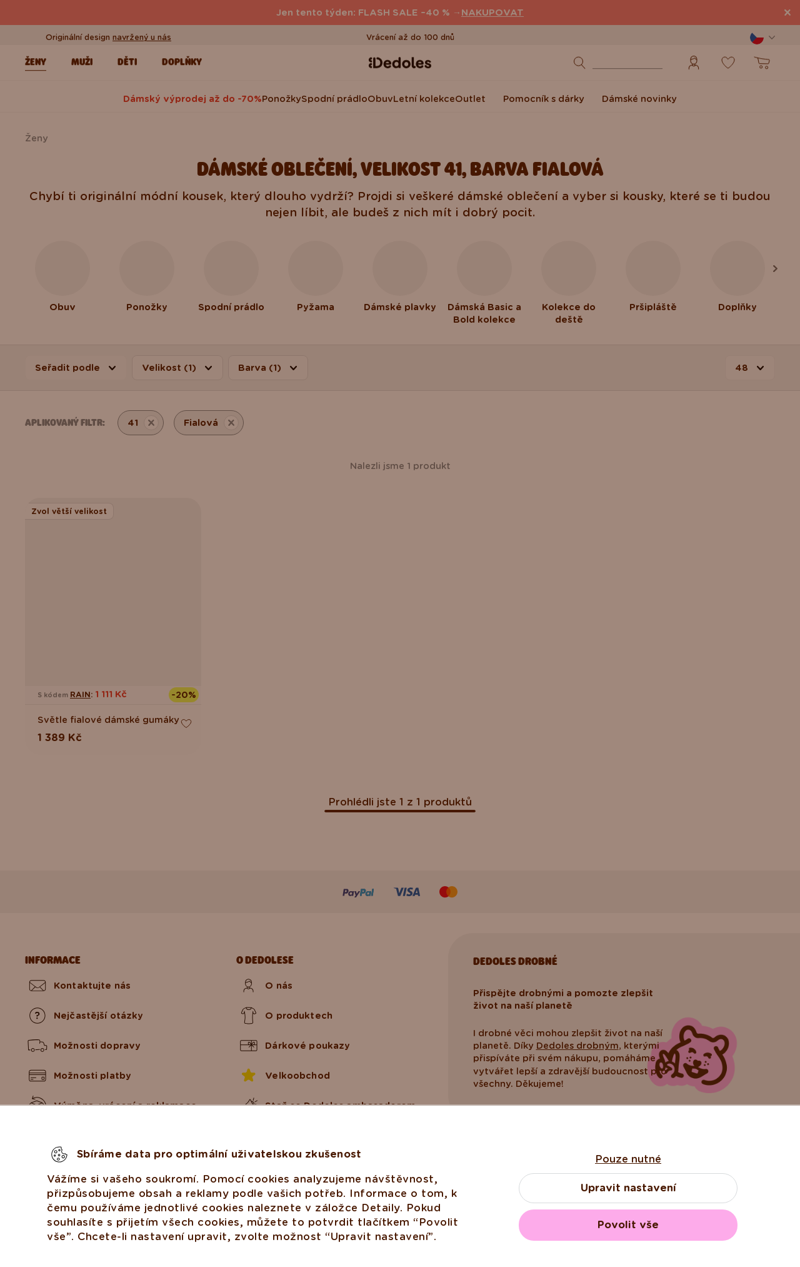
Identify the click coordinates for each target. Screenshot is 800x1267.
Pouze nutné (628, 1159)
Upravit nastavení (628, 1188)
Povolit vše (628, 1225)
